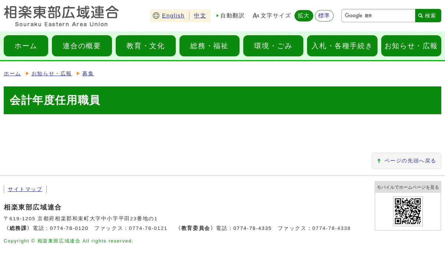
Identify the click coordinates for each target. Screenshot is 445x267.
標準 (324, 15)
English (173, 15)
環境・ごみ (273, 46)
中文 (200, 15)
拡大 (304, 15)
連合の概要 (82, 46)
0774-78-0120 (69, 228)
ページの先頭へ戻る (410, 161)
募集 (88, 73)
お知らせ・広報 (411, 46)
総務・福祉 (209, 46)
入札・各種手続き (342, 46)
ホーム (25, 46)
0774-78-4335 (252, 228)
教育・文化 (145, 46)
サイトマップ (25, 189)
